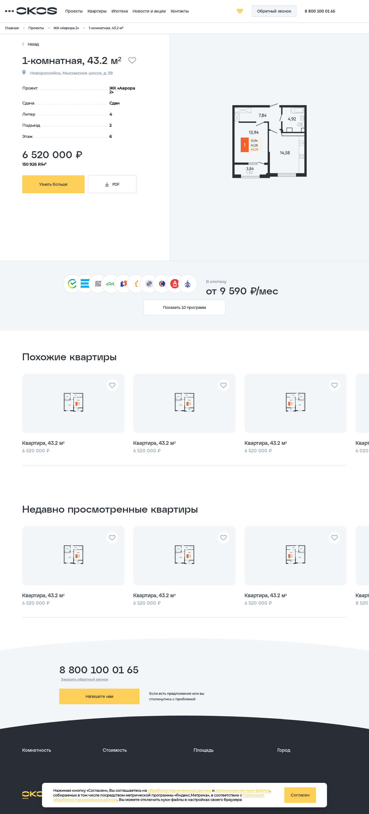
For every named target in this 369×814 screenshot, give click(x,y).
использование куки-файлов (242, 790)
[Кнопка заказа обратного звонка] (286, 11)
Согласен (300, 795)
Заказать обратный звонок (84, 679)
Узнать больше (53, 184)
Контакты (202, 11)
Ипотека (142, 11)
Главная (29, 28)
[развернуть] (58, 750)
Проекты (96, 11)
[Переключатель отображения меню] (26, 11)
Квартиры (119, 11)
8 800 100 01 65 (331, 11)
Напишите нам (99, 696)
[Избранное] (252, 11)
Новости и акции (171, 11)
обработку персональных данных (179, 790)
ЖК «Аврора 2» (83, 28)
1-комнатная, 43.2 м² (123, 28)
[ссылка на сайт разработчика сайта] (333, 794)
